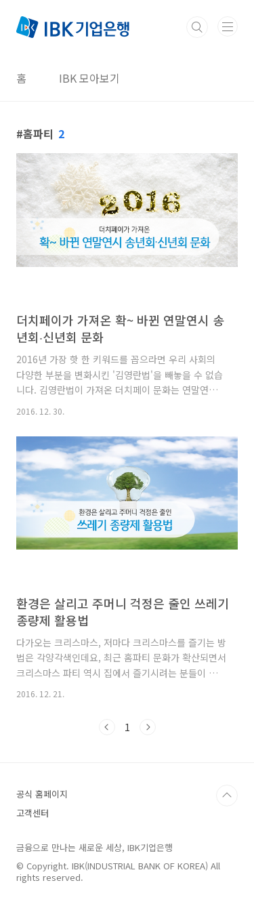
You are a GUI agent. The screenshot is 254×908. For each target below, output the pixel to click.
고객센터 (32, 812)
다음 (148, 727)
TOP (227, 795)
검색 (197, 27)
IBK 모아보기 (89, 78)
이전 (107, 727)
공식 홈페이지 (42, 793)
